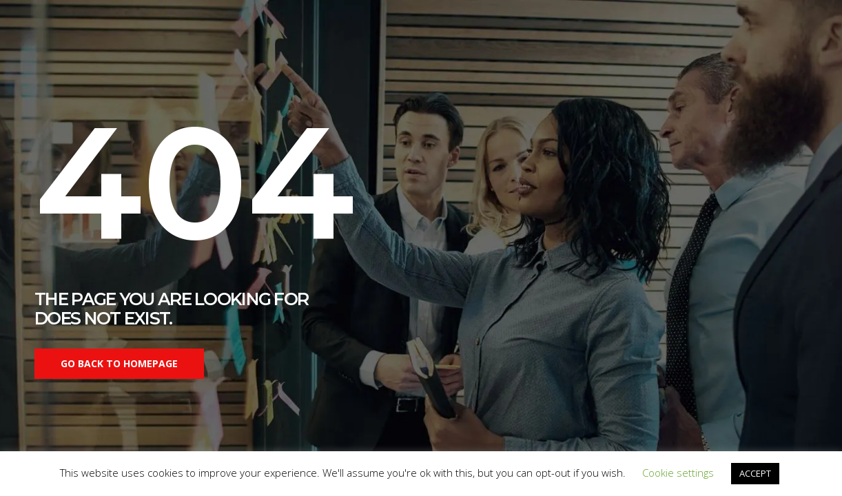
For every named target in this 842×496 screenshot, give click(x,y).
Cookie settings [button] (678, 472)
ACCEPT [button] (755, 473)
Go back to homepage (119, 363)
